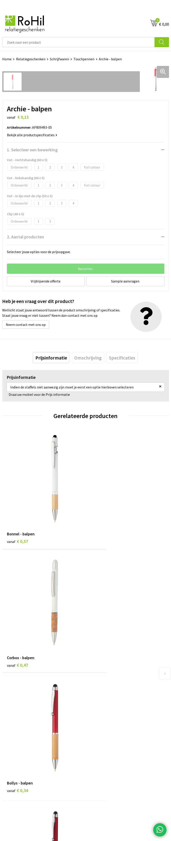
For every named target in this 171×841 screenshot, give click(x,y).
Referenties (11, 747)
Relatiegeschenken (30, 59)
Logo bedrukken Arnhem (106, 695)
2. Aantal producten (25, 237)
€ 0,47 (100, 519)
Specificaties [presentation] (122, 358)
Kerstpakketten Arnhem (106, 701)
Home (7, 59)
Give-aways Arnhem (103, 688)
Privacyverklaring (101, 741)
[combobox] (78, 42)
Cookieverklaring (101, 734)
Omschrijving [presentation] (88, 358)
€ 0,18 (100, 623)
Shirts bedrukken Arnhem (107, 681)
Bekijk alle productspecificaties (32, 135)
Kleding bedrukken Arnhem (108, 674)
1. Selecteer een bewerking (32, 149)
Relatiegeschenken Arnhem (109, 661)
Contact (8, 734)
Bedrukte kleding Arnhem (107, 667)
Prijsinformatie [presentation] (51, 358)
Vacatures (9, 741)
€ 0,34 (17, 623)
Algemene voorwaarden (106, 727)
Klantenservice (13, 727)
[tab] (51, 357)
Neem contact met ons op (26, 324)
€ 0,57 (17, 519)
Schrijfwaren (59, 59)
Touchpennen (83, 59)
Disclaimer (96, 747)
